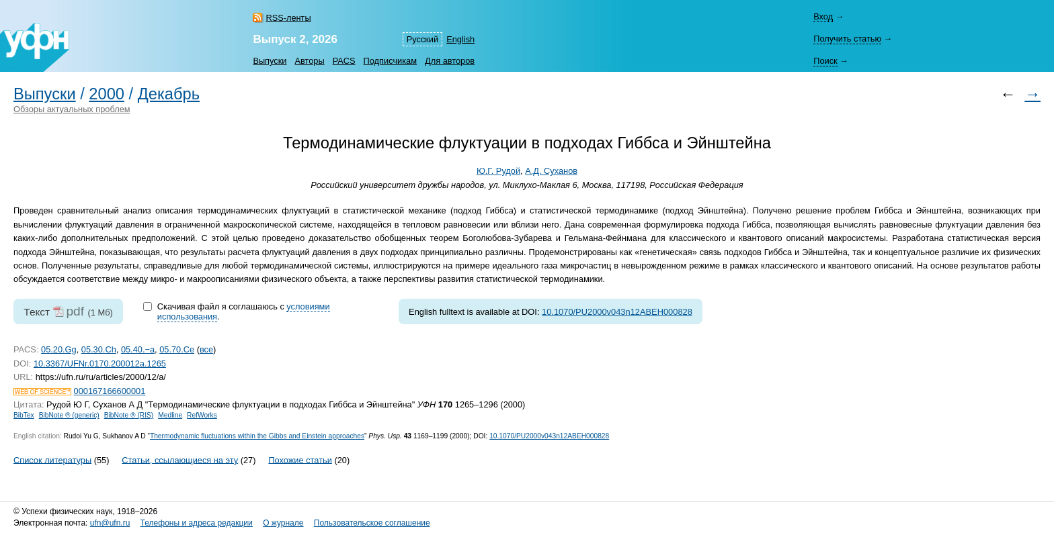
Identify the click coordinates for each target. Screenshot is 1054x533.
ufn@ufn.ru (110, 523)
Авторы (309, 61)
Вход (823, 16)
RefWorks (202, 415)
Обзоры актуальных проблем (71, 109)
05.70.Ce (176, 349)
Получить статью (847, 39)
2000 (106, 94)
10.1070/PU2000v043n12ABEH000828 (617, 312)
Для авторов (450, 61)
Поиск (825, 61)
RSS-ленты (288, 18)
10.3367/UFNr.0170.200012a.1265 (100, 363)
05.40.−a (138, 349)
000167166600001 (110, 391)
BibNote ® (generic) (69, 415)
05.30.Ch (98, 349)
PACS (344, 61)
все (206, 349)
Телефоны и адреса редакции (196, 523)
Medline (170, 415)
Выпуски (269, 61)
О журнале (283, 523)
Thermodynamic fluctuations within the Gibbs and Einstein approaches (257, 436)
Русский (422, 39)
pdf (75, 311)
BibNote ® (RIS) (129, 415)
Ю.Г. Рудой (498, 171)
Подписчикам (390, 61)
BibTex (23, 415)
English (460, 39)
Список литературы (52, 459)
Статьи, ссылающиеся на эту (180, 459)
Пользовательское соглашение (372, 523)
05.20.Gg (59, 349)
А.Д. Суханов (551, 171)
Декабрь (169, 94)
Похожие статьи (299, 459)
